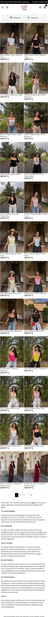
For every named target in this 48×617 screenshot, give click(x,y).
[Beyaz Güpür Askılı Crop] (12, 429)
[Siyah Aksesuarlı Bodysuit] (12, 314)
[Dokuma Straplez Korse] (12, 157)
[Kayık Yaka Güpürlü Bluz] (36, 314)
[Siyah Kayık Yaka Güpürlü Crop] (36, 38)
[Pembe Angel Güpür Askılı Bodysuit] (36, 78)
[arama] (7, 7)
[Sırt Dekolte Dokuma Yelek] (12, 78)
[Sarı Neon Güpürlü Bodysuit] (36, 352)
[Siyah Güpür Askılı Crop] (36, 429)
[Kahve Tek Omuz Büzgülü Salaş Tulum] (12, 467)
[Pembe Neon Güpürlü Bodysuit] (12, 352)
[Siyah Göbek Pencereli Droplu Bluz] (12, 197)
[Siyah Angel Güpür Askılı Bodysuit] (36, 118)
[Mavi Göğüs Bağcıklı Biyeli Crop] (36, 237)
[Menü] (3, 7)
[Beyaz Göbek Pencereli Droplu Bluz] (36, 157)
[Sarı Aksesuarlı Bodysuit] (12, 276)
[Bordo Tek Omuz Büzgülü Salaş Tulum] (36, 467)
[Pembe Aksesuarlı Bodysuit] (36, 276)
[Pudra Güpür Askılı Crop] (36, 391)
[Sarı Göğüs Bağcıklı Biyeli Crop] (12, 237)
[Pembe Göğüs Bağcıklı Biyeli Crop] (36, 197)
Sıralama (33, 18)
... (27, 495)
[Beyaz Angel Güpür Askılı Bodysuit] (12, 118)
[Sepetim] (45, 7)
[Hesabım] (40, 7)
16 (31, 495)
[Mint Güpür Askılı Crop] (12, 391)
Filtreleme (15, 18)
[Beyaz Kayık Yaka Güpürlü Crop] (12, 38)
